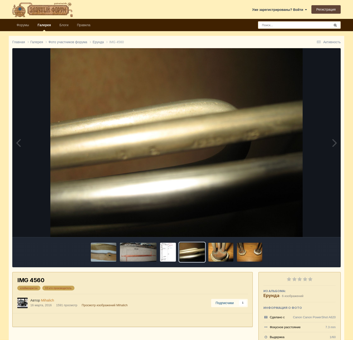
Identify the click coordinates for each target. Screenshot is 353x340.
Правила (84, 25)
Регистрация (326, 9)
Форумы (23, 25)
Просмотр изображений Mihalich (105, 305)
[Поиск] (285, 25)
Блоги (63, 25)
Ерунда (271, 295)
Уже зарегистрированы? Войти (279, 10)
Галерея (44, 27)
